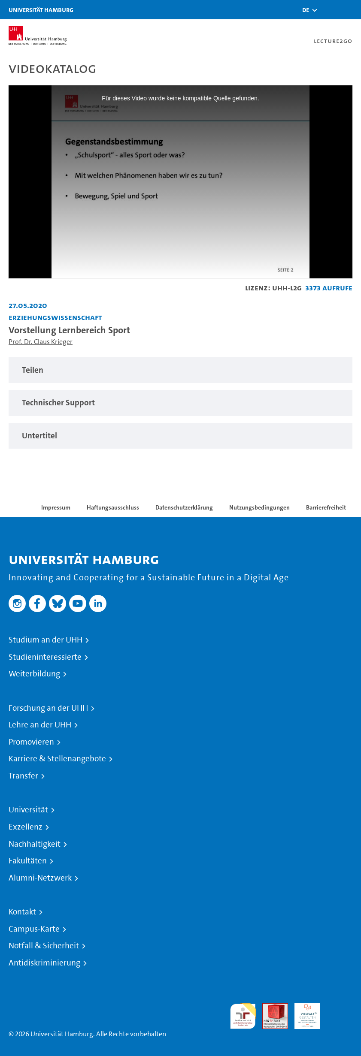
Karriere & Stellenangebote (57, 758)
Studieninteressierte (45, 657)
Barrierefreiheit (326, 507)
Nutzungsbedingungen (259, 507)
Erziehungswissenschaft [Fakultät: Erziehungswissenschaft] (55, 317)
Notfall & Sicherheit (44, 945)
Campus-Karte (34, 929)
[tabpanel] (180, 370)
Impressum (55, 507)
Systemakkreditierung (339, 1008)
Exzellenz (25, 827)
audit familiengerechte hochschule (243, 1016)
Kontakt (22, 911)
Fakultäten (28, 860)
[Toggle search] (329, 9)
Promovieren (31, 742)
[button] (305, 10)
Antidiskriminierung (44, 963)
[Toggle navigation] (350, 9)
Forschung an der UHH (48, 708)
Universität (28, 809)
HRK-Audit (302, 1013)
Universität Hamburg (41, 9)
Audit (270, 1008)
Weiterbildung (34, 673)
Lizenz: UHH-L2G (273, 287)
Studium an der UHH (45, 640)
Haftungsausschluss (113, 507)
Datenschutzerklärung (184, 507)
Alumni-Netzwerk (40, 878)
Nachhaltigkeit (35, 844)
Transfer (23, 775)
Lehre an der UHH (40, 724)
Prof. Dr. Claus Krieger (41, 341)
